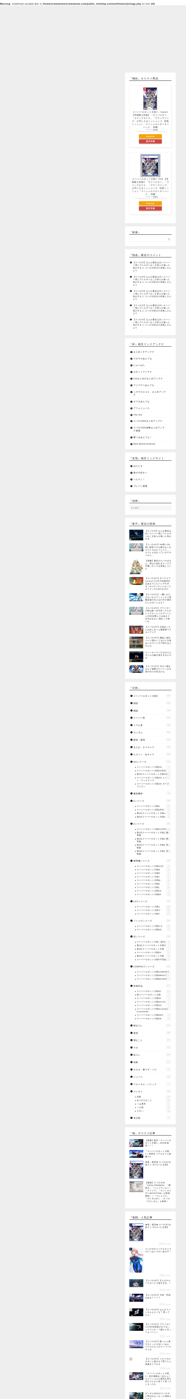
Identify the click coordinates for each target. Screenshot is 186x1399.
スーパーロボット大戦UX (154, 890)
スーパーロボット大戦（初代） (154, 942)
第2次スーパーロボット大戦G (154, 945)
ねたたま (138, 466)
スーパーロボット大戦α (154, 806)
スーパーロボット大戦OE (154, 1018)
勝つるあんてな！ (142, 437)
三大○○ (154, 1111)
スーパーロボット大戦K (154, 883)
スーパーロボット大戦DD (154, 929)
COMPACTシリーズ (152, 966)
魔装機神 (152, 793)
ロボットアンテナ (142, 372)
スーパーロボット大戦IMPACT (154, 975)
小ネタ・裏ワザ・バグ (152, 1069)
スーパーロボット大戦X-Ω (154, 926)
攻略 (152, 1062)
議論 (152, 710)
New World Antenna (144, 444)
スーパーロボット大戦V (154, 906)
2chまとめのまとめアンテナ (148, 378)
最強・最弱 (152, 739)
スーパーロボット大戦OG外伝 (154, 770)
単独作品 (152, 985)
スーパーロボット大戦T (154, 913)
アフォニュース (141, 408)
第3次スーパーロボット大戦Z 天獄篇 (154, 852)
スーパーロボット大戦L (154, 887)
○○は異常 (154, 1104)
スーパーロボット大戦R (154, 869)
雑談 (152, 703)
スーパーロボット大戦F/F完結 (154, 959)
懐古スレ (152, 1025)
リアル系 (152, 725)
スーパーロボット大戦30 (154, 991)
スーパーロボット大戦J (154, 876)
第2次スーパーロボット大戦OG (154, 774)
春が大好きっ (140, 472)
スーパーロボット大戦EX (154, 952)
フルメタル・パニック (152, 1084)
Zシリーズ (152, 823)
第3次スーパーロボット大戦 (154, 949)
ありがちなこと (154, 1100)
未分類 (152, 1117)
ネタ (152, 1047)
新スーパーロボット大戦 (154, 994)
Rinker (155, 129)
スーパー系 (152, 717)
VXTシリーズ (152, 901)
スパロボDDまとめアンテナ (147, 421)
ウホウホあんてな (142, 358)
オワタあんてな (141, 401)
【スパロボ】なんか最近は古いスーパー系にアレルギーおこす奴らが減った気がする (151, 265)
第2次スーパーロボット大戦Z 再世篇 (154, 840)
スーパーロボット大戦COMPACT (154, 971)
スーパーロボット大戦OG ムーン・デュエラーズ (154, 778)
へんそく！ (139, 479)
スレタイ (152, 1091)
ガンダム (152, 732)
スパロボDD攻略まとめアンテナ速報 (149, 429)
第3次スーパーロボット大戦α (154, 816)
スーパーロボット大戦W (154, 880)
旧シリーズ (152, 936)
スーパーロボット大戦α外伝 (154, 809)
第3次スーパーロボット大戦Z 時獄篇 (154, 846)
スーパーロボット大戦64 (154, 998)
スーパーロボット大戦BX (154, 894)
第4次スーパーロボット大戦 (154, 956)
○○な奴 (154, 1107)
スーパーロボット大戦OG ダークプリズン (154, 785)
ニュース (152, 1076)
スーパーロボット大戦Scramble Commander (154, 1010)
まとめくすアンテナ (143, 352)
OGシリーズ (152, 761)
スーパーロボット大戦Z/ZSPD (154, 829)
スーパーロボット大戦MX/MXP (154, 979)
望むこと (152, 1040)
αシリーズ (152, 800)
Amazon (150, 136)
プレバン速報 (140, 486)
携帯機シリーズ (152, 860)
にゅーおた (139, 365)
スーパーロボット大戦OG (154, 767)
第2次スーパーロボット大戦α (154, 813)
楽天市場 (150, 141)
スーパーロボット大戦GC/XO (154, 1001)
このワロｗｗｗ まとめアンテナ (149, 393)
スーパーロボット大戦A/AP (154, 866)
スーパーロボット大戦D (154, 873)
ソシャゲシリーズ (152, 920)
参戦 (152, 1032)
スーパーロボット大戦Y (152, 695)
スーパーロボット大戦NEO (154, 1015)
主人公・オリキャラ (152, 747)
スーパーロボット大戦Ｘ (154, 910)
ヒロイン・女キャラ (152, 754)
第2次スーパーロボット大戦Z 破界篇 (154, 833)
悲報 (154, 1096)
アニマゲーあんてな (143, 385)
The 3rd (137, 414)
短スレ (152, 1054)
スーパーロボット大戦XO (154, 1005)
